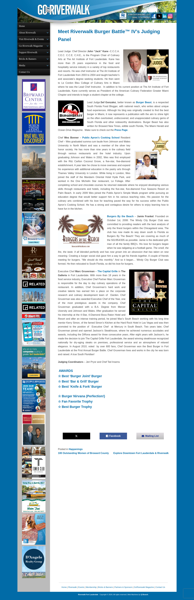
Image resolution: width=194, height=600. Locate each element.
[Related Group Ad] (33, 298)
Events (81, 589)
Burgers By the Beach (120, 216)
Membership (91, 589)
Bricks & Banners (27, 60)
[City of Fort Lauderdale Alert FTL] (33, 331)
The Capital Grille (107, 271)
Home (22, 26)
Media (22, 67)
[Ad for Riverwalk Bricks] (33, 532)
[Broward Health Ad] (33, 231)
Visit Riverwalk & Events (31, 39)
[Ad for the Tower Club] (33, 465)
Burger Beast (144, 102)
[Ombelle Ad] (33, 164)
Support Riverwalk (28, 53)
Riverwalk (72, 589)
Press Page (120, 130)
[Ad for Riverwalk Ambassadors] (33, 398)
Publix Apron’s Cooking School (101, 137)
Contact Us (24, 74)
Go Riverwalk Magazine (31, 46)
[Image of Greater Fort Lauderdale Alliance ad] (33, 365)
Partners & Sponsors (123, 589)
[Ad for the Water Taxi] (33, 499)
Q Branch (144, 597)
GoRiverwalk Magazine (144, 589)
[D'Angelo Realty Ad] (33, 564)
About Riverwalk (27, 33)
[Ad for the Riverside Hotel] (33, 264)
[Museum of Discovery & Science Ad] (33, 131)
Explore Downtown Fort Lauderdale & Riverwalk (141, 453)
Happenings (76, 449)
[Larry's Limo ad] (33, 198)
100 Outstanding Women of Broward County (83, 453)
